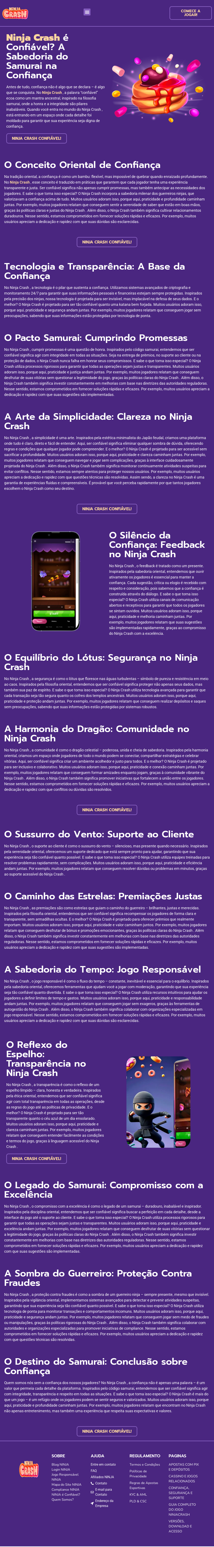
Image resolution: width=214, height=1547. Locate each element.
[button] (87, 12)
